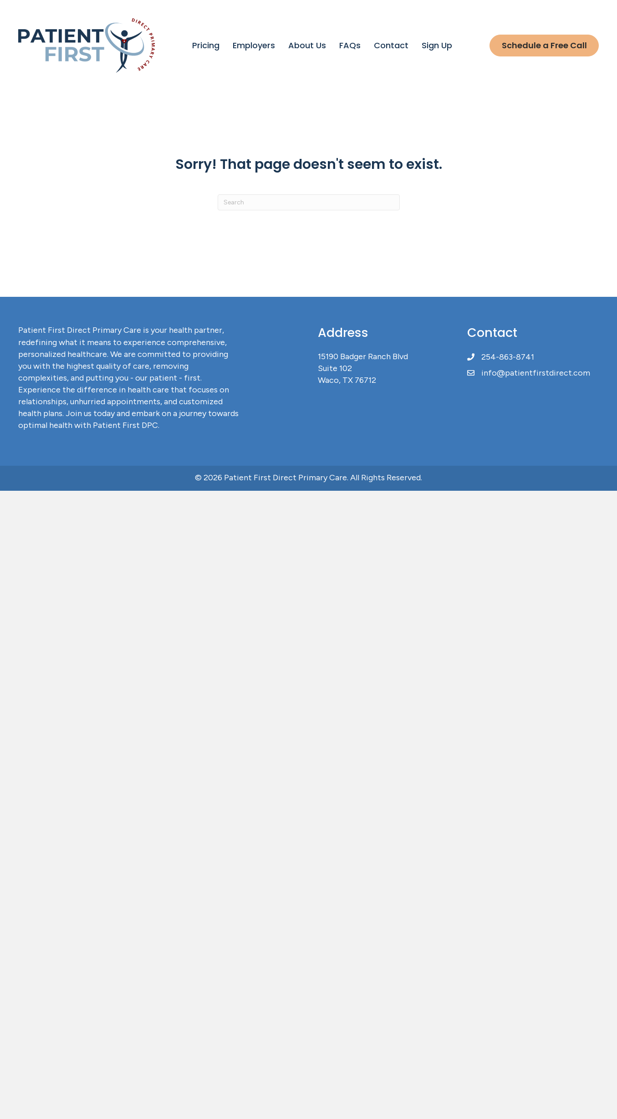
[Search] (309, 202)
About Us (307, 45)
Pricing (205, 45)
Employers (254, 45)
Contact (391, 45)
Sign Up (437, 45)
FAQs (350, 45)
